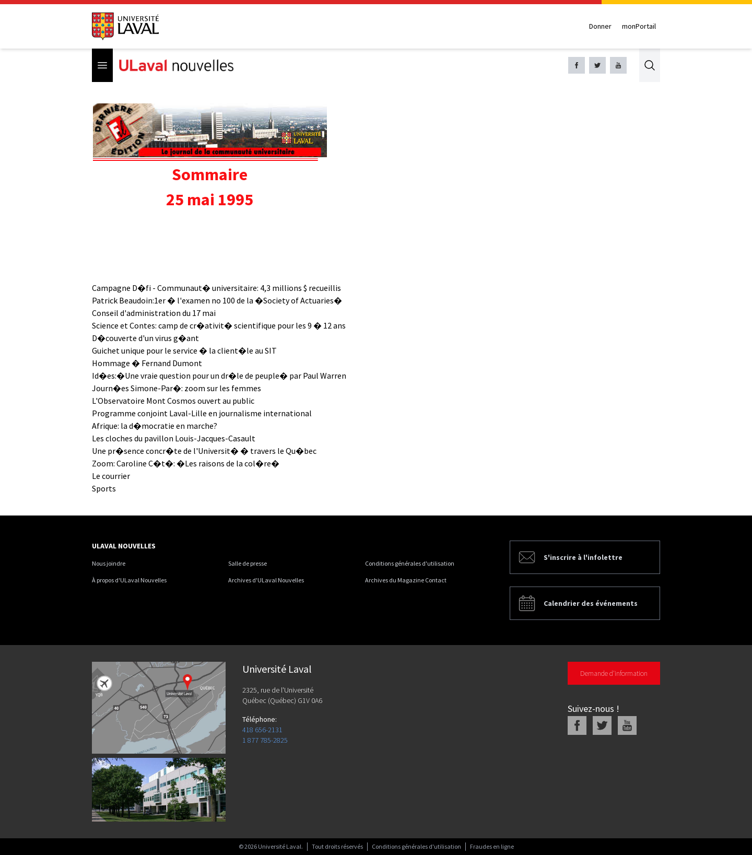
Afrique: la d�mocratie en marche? (154, 425)
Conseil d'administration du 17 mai (154, 313)
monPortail (639, 26)
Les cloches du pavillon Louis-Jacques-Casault (173, 438)
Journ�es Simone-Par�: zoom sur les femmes (176, 388)
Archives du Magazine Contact (405, 580)
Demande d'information (614, 673)
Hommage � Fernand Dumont (147, 363)
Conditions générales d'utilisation (409, 563)
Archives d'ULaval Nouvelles (266, 580)
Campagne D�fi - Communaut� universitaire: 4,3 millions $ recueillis (216, 288)
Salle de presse (247, 563)
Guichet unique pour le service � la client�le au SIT (184, 350)
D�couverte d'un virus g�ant (145, 338)
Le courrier (111, 476)
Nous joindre (108, 563)
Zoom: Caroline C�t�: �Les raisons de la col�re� (185, 463)
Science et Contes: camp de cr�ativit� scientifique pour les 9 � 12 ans (219, 325)
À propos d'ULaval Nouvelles (129, 580)
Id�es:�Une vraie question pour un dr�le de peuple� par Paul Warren (219, 375)
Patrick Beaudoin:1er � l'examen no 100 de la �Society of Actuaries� (217, 300)
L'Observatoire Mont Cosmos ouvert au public (173, 400)
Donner (600, 26)
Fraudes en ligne (492, 846)
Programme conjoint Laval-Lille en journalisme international (202, 413)
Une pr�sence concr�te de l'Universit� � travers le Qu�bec (204, 451)
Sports (104, 488)
